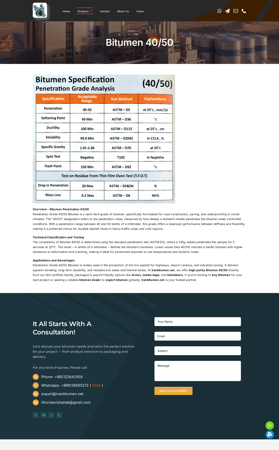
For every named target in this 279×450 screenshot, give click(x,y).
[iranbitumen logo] (40, 4)
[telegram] (227, 11)
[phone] (244, 11)
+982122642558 (69, 377)
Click (96, 385)
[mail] (235, 11)
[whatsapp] (220, 11)
